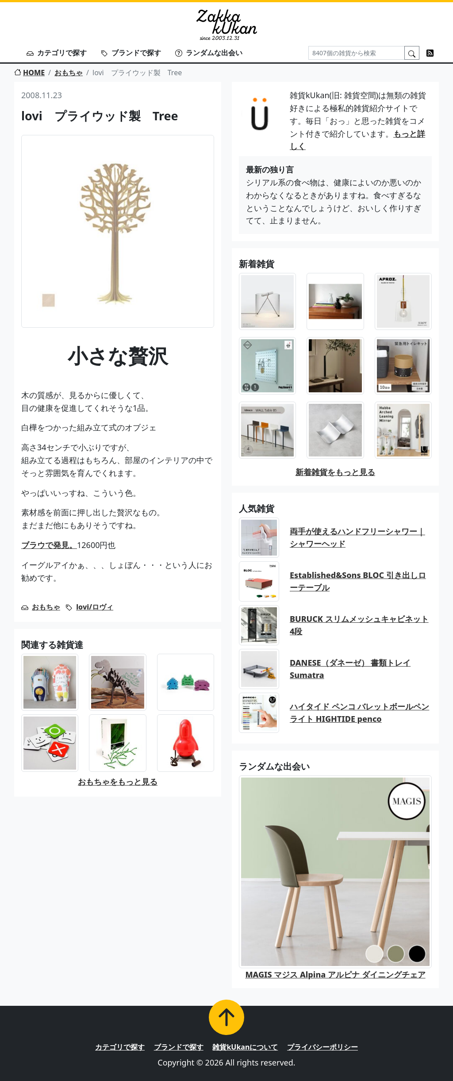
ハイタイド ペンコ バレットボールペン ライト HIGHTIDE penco (359, 712)
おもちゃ (68, 72)
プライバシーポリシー (322, 1047)
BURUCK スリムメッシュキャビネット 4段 (359, 625)
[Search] (356, 53)
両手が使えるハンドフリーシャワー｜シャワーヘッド (357, 537)
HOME (29, 72)
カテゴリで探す (57, 53)
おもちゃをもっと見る (117, 781)
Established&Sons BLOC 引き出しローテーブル (358, 581)
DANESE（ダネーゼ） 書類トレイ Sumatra (350, 669)
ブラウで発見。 (49, 545)
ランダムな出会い (208, 53)
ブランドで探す (131, 53)
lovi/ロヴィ (94, 607)
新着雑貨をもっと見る (335, 472)
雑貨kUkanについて (245, 1047)
